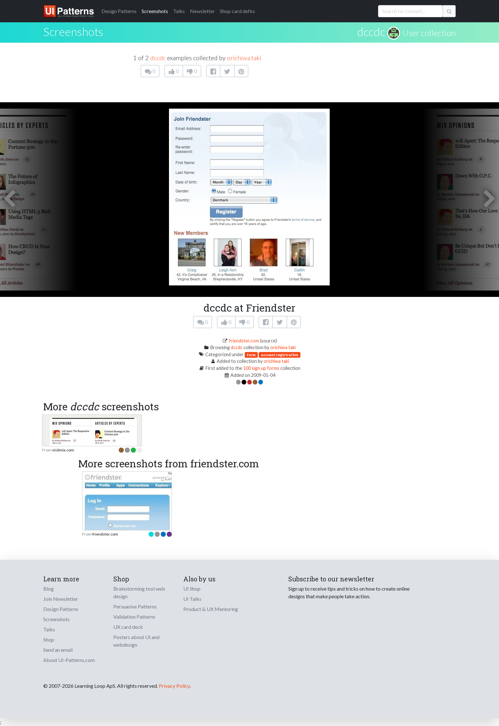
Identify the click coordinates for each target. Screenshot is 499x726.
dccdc (371, 31)
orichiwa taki (244, 57)
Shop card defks (237, 11)
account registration (279, 355)
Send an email (58, 650)
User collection (429, 33)
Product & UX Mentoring (210, 609)
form (251, 355)
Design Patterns (60, 609)
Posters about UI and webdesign (136, 641)
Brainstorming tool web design (139, 592)
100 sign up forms (261, 368)
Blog (48, 589)
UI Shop (191, 589)
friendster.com (244, 340)
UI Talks (192, 599)
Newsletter (202, 11)
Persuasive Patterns (135, 606)
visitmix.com (63, 450)
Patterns (119, 11)
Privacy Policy (174, 686)
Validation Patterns (134, 617)
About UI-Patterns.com (69, 660)
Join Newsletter (60, 599)
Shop (48, 639)
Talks (179, 11)
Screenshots (155, 11)
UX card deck (128, 627)
